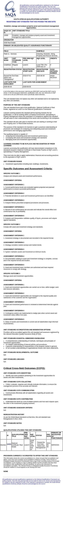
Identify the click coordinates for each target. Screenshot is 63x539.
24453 (9, 444)
